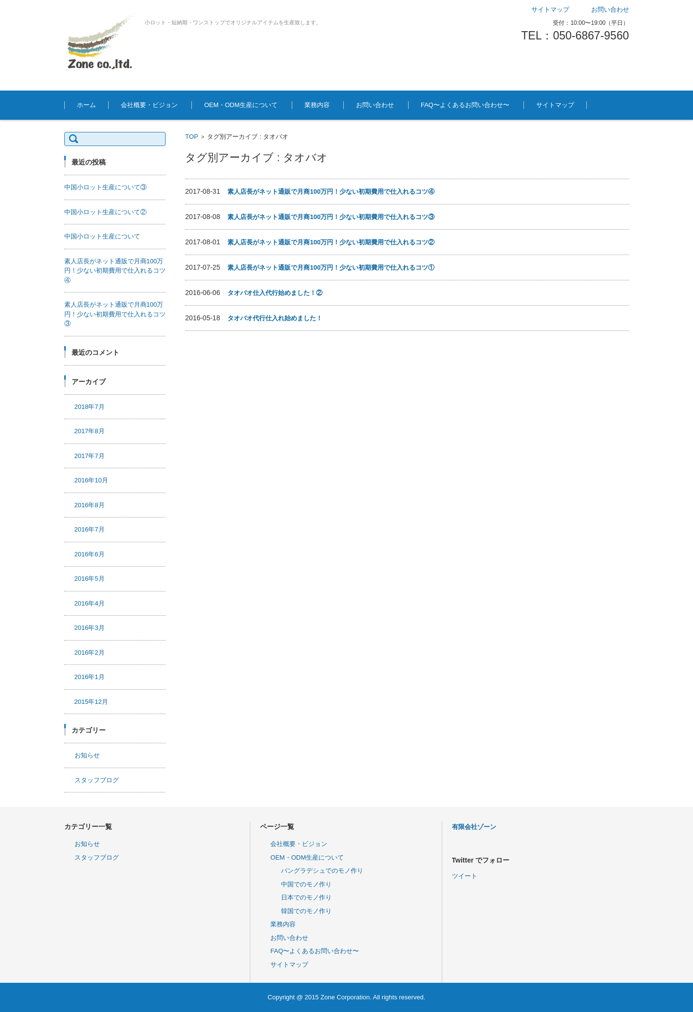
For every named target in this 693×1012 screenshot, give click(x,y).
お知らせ (87, 755)
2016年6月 (90, 554)
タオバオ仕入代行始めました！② (274, 292)
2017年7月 (90, 456)
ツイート (464, 876)
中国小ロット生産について (102, 236)
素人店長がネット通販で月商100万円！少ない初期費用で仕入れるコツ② (330, 242)
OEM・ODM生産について (241, 105)
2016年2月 (90, 652)
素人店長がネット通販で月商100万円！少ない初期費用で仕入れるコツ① (330, 267)
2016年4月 (90, 603)
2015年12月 (91, 701)
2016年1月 (90, 677)
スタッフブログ (97, 780)
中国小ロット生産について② (105, 212)
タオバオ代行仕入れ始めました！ (274, 318)
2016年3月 (90, 627)
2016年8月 (90, 505)
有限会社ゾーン (474, 826)
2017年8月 (90, 431)
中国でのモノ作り (306, 884)
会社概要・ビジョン (149, 105)
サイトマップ (555, 105)
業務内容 (317, 105)
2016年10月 (91, 480)
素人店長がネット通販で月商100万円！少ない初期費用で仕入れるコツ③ (330, 217)
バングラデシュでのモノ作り (322, 870)
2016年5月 (90, 578)
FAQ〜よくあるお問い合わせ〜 (465, 105)
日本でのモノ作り (306, 897)
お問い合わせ (375, 105)
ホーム (86, 105)
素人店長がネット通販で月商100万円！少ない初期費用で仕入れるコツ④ (330, 191)
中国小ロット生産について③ (105, 187)
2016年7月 (90, 529)
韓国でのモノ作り (306, 911)
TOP (191, 136)
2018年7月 (90, 406)
